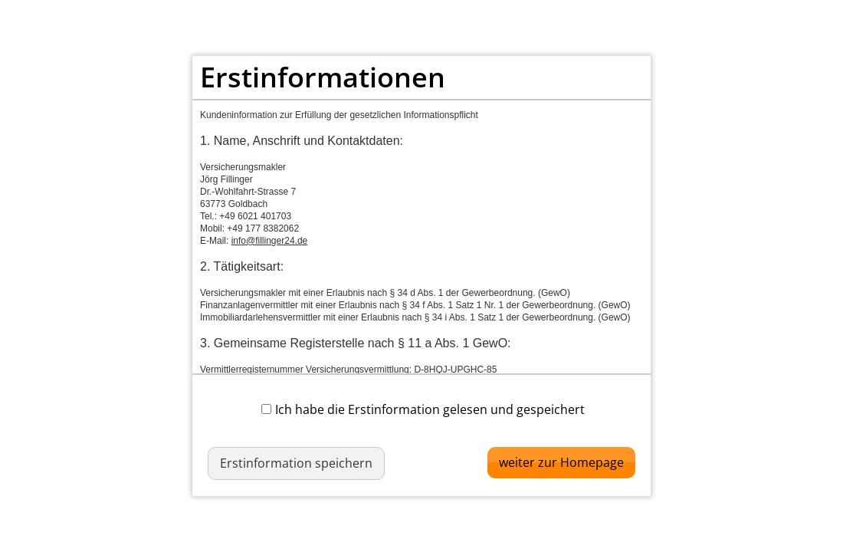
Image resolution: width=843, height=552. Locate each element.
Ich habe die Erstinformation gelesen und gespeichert (423, 409)
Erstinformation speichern (296, 463)
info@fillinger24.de (269, 240)
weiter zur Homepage (561, 462)
